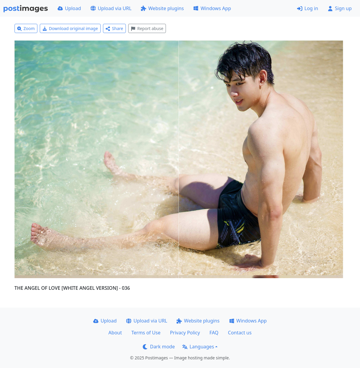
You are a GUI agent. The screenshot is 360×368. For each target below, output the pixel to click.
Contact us (240, 332)
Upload (69, 8)
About (115, 332)
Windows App (212, 8)
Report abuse (147, 28)
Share (114, 28)
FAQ (214, 332)
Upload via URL (111, 8)
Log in (307, 8)
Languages (198, 346)
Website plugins (162, 8)
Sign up (340, 8)
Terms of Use (146, 332)
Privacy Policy (185, 332)
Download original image (70, 28)
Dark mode (159, 346)
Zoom (26, 28)
